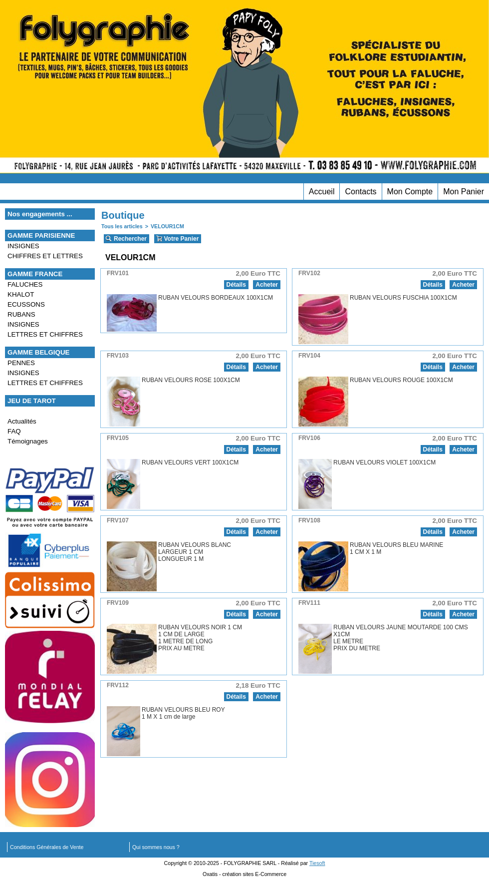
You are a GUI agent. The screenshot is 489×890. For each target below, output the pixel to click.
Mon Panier (463, 191)
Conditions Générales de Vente (47, 847)
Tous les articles (122, 226)
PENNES (21, 363)
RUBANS (21, 314)
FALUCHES (24, 284)
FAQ (14, 431)
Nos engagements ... (39, 214)
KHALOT (20, 294)
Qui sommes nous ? (156, 847)
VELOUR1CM (167, 226)
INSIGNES (23, 246)
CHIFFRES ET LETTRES (45, 256)
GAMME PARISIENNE (41, 235)
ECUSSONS (26, 304)
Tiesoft (317, 863)
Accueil (322, 191)
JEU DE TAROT (31, 401)
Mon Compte (410, 191)
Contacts (360, 191)
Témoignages (27, 441)
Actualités (21, 421)
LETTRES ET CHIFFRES (45, 334)
